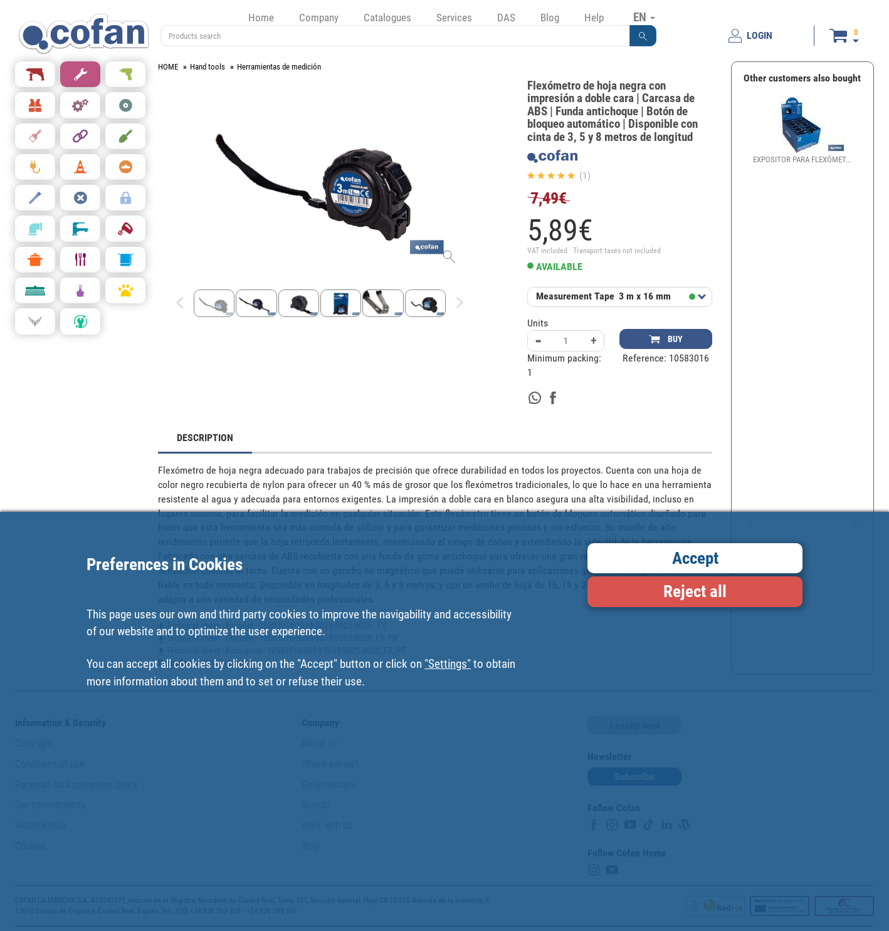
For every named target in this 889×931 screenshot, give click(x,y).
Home (261, 17)
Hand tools (207, 66)
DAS (506, 17)
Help (594, 17)
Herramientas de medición (279, 66)
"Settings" (447, 664)
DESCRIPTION (205, 438)
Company (319, 17)
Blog (549, 17)
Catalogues (387, 17)
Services (454, 17)
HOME (168, 66)
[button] (643, 35)
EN (644, 17)
